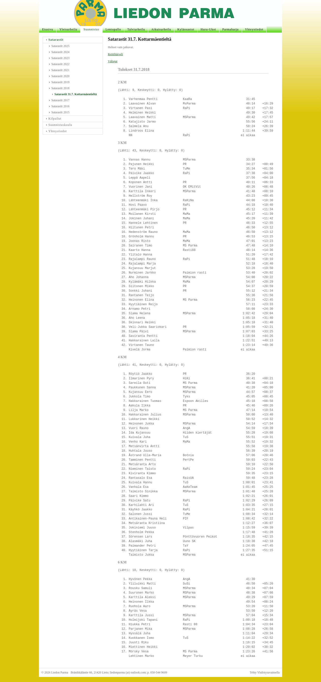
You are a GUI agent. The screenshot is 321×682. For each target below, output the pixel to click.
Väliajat (112, 61)
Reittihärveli (115, 54)
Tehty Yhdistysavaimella (265, 672)
